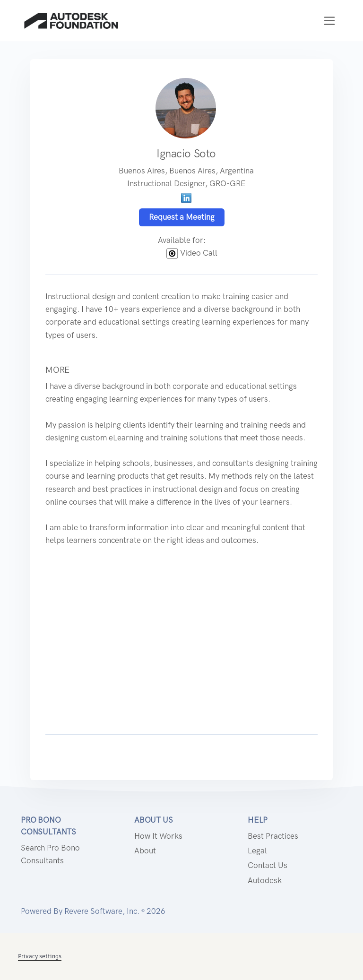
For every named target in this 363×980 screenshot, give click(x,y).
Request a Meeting (182, 217)
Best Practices (273, 836)
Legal (257, 850)
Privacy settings (39, 956)
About (145, 850)
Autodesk (265, 880)
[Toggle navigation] (330, 21)
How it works (158, 836)
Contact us (267, 865)
